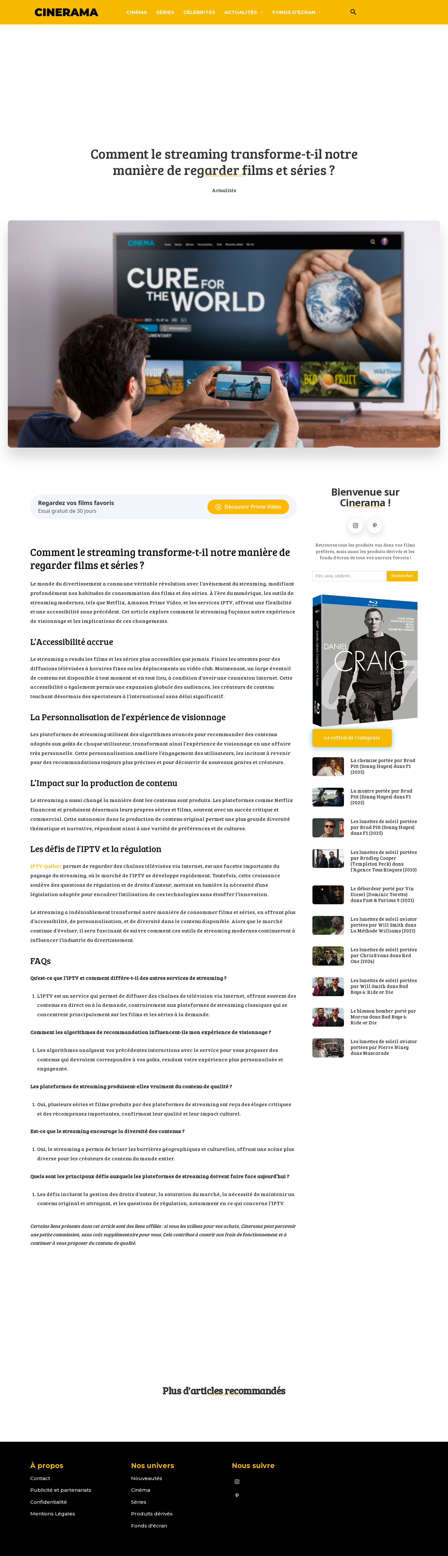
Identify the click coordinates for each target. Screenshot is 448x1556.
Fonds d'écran (149, 1526)
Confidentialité (48, 1502)
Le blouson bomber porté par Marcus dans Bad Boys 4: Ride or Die (383, 1016)
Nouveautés (146, 1478)
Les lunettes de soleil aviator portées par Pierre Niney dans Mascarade (383, 1047)
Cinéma (140, 1490)
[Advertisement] (224, 89)
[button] (353, 12)
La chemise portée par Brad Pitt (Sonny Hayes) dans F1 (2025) (382, 766)
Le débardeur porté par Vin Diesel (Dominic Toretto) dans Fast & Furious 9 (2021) (382, 894)
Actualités (224, 190)
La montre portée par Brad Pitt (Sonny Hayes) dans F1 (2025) (381, 796)
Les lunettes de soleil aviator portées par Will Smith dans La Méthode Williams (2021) (383, 925)
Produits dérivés (152, 1514)
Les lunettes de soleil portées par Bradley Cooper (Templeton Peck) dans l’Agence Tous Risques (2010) (383, 861)
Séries (138, 1502)
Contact (40, 1478)
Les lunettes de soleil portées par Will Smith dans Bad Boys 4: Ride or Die (383, 986)
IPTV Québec (46, 865)
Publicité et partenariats (60, 1490)
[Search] (402, 576)
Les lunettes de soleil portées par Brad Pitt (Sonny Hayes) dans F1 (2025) (383, 827)
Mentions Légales (52, 1514)
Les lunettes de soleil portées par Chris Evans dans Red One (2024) (383, 955)
